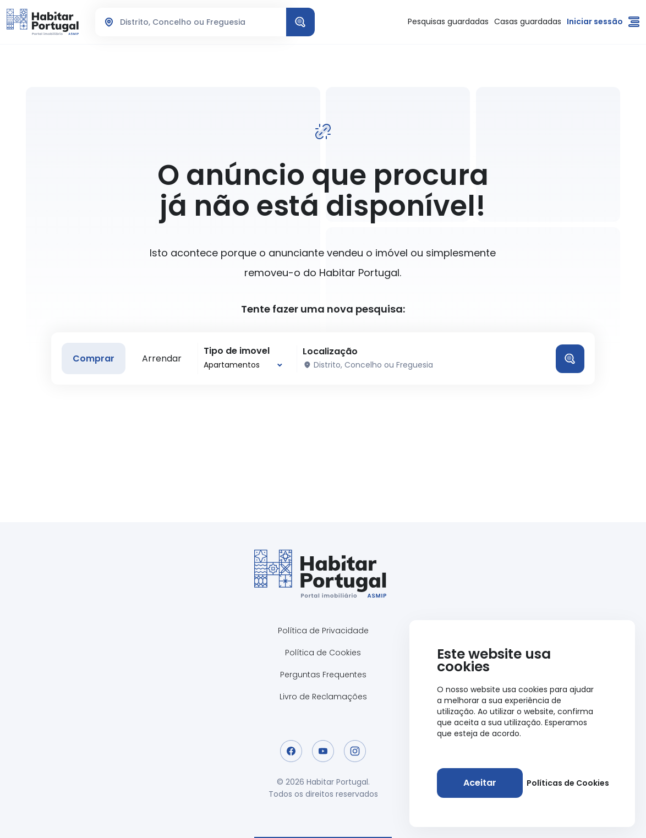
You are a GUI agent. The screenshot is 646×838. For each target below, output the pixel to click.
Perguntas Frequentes (323, 674)
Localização (330, 352)
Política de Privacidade (323, 630)
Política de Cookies (323, 652)
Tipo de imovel (237, 351)
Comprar (93, 358)
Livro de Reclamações (323, 696)
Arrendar (162, 358)
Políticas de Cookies (568, 782)
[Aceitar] (480, 783)
